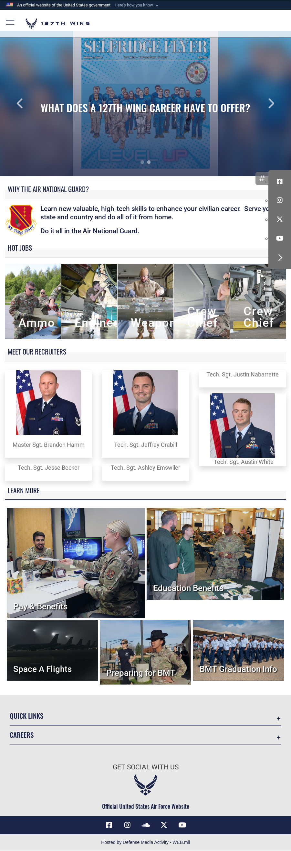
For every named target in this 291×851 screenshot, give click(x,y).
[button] (137, 5)
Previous (29, 103)
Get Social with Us (146, 767)
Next (262, 103)
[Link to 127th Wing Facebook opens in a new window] (109, 825)
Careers (22, 735)
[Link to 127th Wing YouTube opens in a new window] (182, 825)
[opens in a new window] (127, 825)
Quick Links (26, 716)
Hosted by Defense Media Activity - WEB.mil (145, 842)
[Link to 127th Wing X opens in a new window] (164, 825)
